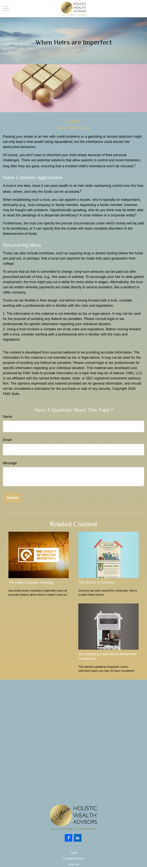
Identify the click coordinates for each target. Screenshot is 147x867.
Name (7, 417)
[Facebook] (68, 838)
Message (10, 463)
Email (7, 440)
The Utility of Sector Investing (30, 582)
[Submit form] (12, 498)
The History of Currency (96, 582)
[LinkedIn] (78, 838)
